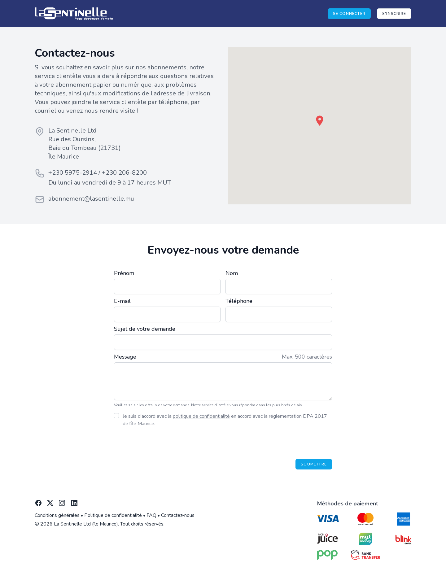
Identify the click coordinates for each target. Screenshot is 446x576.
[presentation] (285, 443)
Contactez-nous (178, 515)
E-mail (122, 301)
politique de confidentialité (201, 416)
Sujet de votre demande (144, 329)
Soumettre (314, 464)
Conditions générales (57, 515)
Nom (231, 273)
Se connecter (349, 13)
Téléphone (238, 301)
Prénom (124, 273)
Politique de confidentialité (113, 515)
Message (125, 356)
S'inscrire (394, 13)
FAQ (151, 515)
